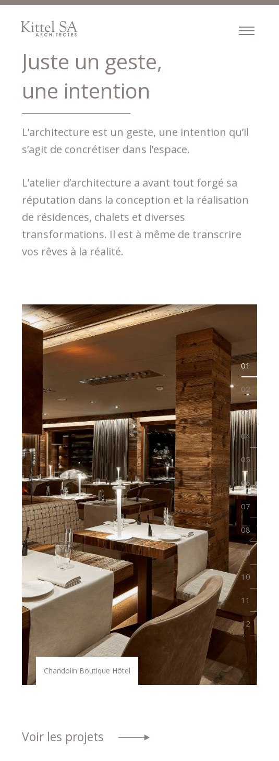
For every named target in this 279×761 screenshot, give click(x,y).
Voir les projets (63, 737)
